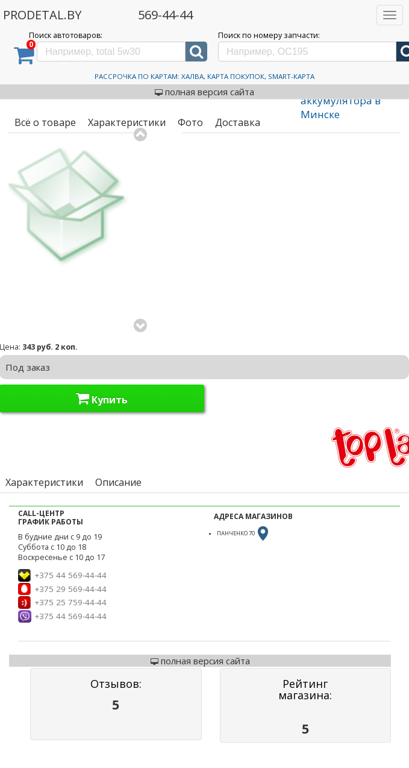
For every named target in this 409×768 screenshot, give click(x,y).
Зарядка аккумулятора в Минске (341, 99)
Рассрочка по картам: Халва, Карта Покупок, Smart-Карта (204, 76)
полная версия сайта (204, 92)
